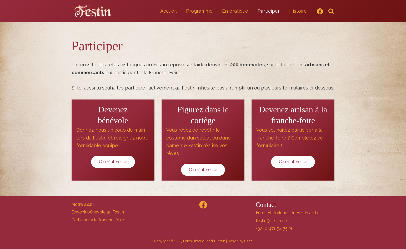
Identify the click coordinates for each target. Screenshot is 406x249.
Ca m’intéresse (113, 161)
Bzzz (248, 241)
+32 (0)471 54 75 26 (275, 228)
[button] (331, 11)
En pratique (235, 11)
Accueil (168, 11)
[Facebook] (320, 11)
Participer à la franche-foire (98, 219)
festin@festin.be (271, 220)
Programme (199, 11)
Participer (269, 11)
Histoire (298, 11)
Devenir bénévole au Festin (98, 212)
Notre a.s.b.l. (83, 204)
